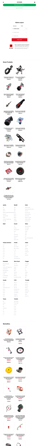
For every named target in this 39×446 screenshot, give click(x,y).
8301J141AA (16, 398)
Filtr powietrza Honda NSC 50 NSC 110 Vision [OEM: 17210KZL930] (30, 95)
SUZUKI (21, 399)
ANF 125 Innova (16, 198)
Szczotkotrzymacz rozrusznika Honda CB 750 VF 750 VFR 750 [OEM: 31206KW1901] (19, 328)
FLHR (4, 200)
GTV (3, 263)
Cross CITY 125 (27, 162)
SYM (15, 230)
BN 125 (15, 164)
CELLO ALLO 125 (16, 239)
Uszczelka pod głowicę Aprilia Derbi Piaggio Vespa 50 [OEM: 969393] (19, 289)
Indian (26, 192)
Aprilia (4, 155)
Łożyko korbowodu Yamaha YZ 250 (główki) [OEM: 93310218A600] (30, 308)
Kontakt (27, 438)
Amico (4, 159)
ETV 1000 (4, 170)
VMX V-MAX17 (16, 251)
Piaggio (27, 211)
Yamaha (16, 249)
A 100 (4, 232)
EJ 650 (4, 223)
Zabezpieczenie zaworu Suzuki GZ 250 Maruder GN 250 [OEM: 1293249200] (19, 347)
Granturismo (5, 258)
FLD (3, 196)
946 (3, 251)
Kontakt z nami (22, 389)
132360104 (32, 434)
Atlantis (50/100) (27, 157)
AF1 (3, 157)
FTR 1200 (26, 200)
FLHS (4, 201)
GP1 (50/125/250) (27, 164)
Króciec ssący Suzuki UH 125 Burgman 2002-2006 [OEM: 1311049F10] (8, 95)
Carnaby (26, 215)
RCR (25, 189)
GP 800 (26, 181)
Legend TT (26, 239)
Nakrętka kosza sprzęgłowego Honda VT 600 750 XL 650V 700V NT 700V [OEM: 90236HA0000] (19, 129)
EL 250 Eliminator (5, 225)
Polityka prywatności (22, 438)
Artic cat (32, 394)
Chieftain (26, 198)
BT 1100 (15, 254)
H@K (26, 184)
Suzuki (4, 230)
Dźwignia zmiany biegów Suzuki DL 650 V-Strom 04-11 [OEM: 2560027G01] (30, 289)
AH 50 (4, 242)
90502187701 (16, 401)
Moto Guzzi (17, 211)
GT (3, 259)
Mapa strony (21, 394)
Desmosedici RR (16, 179)
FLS (3, 208)
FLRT (3, 206)
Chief (26, 196)
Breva (15, 220)
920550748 (6, 434)
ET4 (3, 256)
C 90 (14, 205)
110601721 (16, 434)
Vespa (4, 249)
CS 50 (15, 256)
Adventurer (26, 232)
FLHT (4, 203)
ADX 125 (15, 232)
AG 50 (4, 239)
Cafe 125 (26, 160)
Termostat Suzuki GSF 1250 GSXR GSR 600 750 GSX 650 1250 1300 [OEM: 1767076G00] (31, 129)
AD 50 (4, 234)
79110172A (15, 397)
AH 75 (4, 244)
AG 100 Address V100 (6, 237)
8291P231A (15, 403)
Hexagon (26, 222)
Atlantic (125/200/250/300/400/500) (8, 162)
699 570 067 (28, 383)
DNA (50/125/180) (28, 176)
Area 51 (4, 160)
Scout (26, 203)
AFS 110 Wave (16, 196)
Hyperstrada (16, 186)
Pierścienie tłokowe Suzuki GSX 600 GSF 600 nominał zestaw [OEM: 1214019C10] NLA (8, 146)
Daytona (15, 223)
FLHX (4, 205)
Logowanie (15, 388)
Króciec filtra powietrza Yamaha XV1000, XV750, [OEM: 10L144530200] (8, 112)
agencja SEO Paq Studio (33, 440)
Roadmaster (27, 201)
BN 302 (15, 167)
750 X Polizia (16, 215)
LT (3, 264)
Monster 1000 (16, 189)
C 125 (15, 200)
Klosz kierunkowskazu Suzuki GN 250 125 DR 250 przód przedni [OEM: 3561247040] (19, 308)
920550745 (12, 434)
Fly (25, 218)
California (15, 222)
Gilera (26, 173)
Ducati (15, 173)
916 (14, 176)
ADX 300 (15, 234)
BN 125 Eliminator (5, 220)
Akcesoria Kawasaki (6, 213)
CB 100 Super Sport (17, 208)
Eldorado (15, 225)
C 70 (14, 203)
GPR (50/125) (27, 165)
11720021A (15, 393)
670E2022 (9, 434)
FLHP (4, 198)
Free (25, 220)
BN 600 (15, 169)
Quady (22, 25)
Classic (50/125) (5, 165)
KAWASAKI (21, 400)
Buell (4, 173)
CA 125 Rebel (16, 206)
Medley (26, 225)
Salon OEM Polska (19, 441)
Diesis (26, 217)
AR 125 (4, 215)
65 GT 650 (15, 213)
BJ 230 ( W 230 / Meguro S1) (7, 217)
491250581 (22, 434)
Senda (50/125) (27, 170)
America (26, 234)
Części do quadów (32, 387)
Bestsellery (6, 274)
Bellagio (15, 218)
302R (15, 157)
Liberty (26, 223)
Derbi (26, 155)
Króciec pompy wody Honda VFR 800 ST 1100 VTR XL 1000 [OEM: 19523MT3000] (30, 78)
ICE (25, 186)
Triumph (27, 230)
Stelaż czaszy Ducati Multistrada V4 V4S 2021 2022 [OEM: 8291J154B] (19, 78)
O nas (21, 393)
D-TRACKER (5, 222)
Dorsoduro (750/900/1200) (7, 169)
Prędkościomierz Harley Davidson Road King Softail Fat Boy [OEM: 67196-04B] (19, 146)
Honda (15, 192)
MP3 (25, 227)
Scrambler (26, 242)
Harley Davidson (7, 192)
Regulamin (8, 438)
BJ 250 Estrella (5, 218)
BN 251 (15, 165)
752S (15, 162)
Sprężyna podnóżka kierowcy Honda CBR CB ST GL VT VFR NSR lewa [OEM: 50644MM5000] (30, 328)
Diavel (15, 181)
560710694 (26, 434)
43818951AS (16, 394)
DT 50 (15, 264)
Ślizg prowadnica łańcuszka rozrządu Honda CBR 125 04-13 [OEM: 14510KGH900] (30, 347)
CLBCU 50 (15, 244)
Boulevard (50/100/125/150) (29, 159)
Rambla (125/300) (27, 169)
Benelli (15, 155)
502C (15, 160)
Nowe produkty (8, 62)
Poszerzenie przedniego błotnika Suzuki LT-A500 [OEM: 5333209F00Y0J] (30, 366)
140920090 (19, 434)
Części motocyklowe (28, 387)
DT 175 (15, 263)
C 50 (14, 201)
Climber (4, 167)
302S (15, 159)
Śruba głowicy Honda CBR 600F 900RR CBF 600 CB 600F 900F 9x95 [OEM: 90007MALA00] (19, 95)
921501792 (29, 434)
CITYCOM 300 (16, 242)
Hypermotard (16, 184)
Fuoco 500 (26, 179)
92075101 (35, 434)
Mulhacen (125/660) (28, 167)
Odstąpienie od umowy (15, 438)
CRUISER (15, 170)
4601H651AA (16, 402)
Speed (26, 244)
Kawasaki (5, 211)
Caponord (4, 164)
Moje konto (16, 386)
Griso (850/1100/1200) (17, 227)
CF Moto (32, 393)
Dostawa (31, 438)
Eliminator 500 (5, 227)
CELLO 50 (15, 237)
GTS (3, 261)
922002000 (3, 434)
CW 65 (15, 259)
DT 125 (15, 261)
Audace (15, 217)
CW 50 (15, 258)
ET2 (3, 254)
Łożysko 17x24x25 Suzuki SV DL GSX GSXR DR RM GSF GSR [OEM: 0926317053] (8, 366)
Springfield (26, 205)
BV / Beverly (27, 213)
